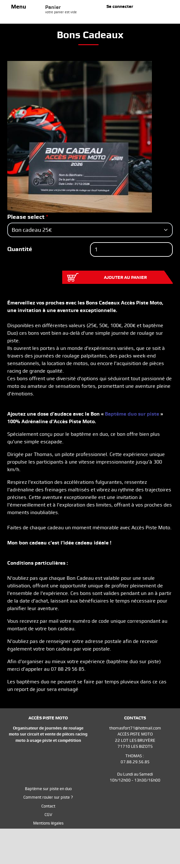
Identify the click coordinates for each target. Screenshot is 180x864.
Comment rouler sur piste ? (48, 797)
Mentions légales (48, 823)
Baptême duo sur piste (132, 414)
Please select (26, 216)
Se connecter (119, 6)
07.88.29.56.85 (135, 761)
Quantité (19, 249)
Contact (48, 806)
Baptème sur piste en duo (48, 788)
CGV (48, 814)
